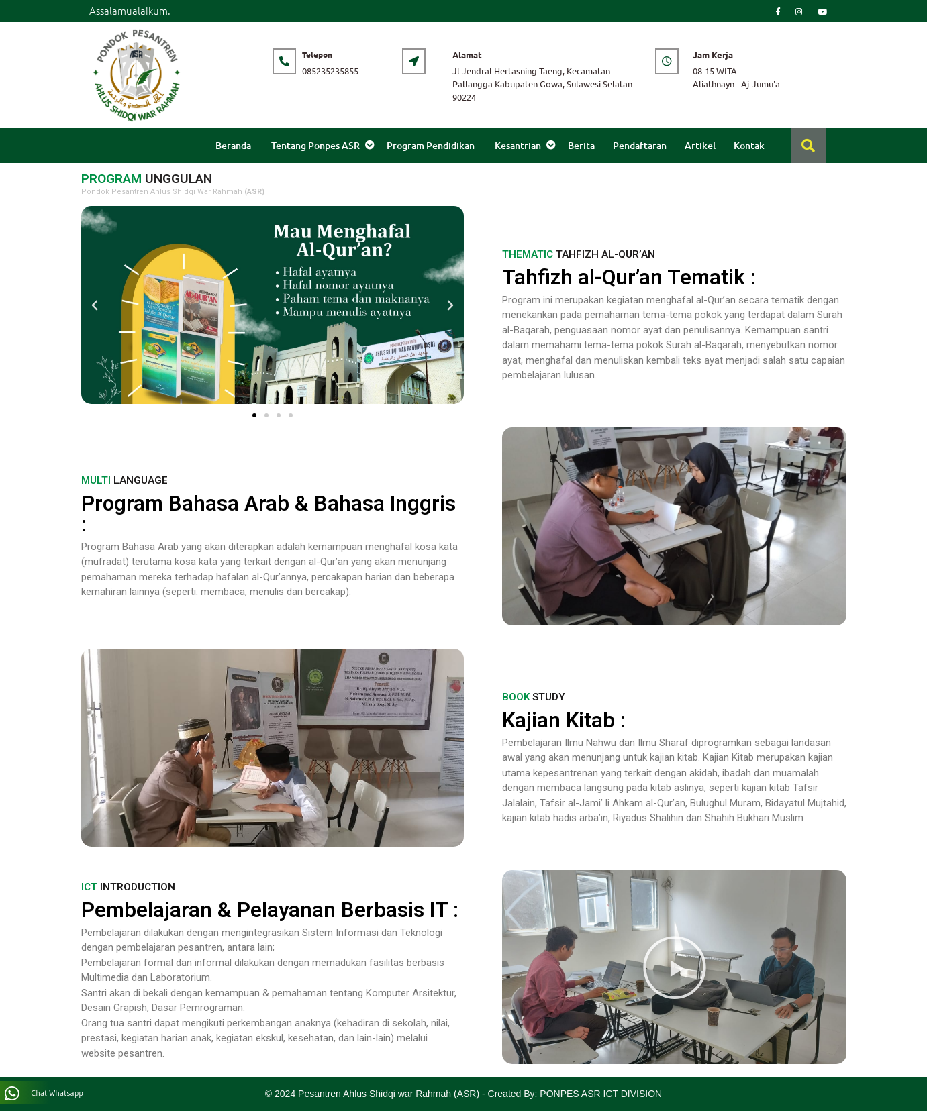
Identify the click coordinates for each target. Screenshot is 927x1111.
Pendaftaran (640, 145)
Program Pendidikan (431, 145)
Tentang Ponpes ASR (315, 145)
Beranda (233, 145)
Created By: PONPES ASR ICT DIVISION (575, 1093)
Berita (581, 145)
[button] (254, 415)
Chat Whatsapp (44, 1093)
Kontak (749, 145)
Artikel (700, 145)
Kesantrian (518, 145)
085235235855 (330, 70)
